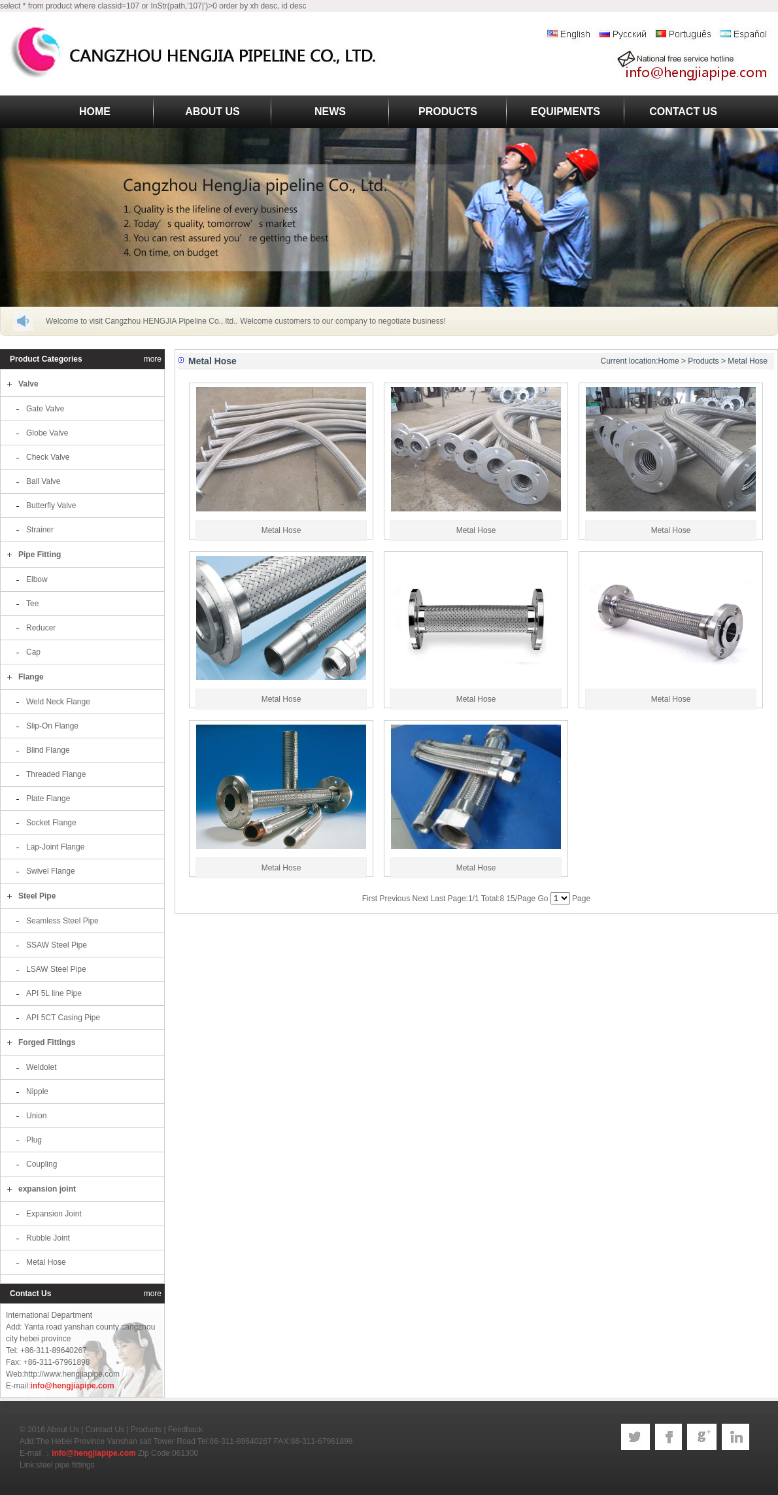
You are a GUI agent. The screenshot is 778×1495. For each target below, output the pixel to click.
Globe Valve (47, 433)
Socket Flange (51, 822)
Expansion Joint (54, 1213)
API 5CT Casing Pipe (63, 1017)
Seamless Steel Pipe (62, 920)
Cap (33, 652)
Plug (34, 1139)
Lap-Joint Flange (55, 846)
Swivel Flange (50, 871)
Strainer (40, 529)
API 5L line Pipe (54, 993)
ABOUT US (212, 111)
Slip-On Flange (52, 725)
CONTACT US (683, 111)
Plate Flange (48, 798)
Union (36, 1115)
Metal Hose (46, 1262)
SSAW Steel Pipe (56, 945)
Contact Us (105, 1429)
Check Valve (47, 457)
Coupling (41, 1164)
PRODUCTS (447, 111)
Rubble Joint (48, 1238)
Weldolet (41, 1067)
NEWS (330, 111)
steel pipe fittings (65, 1464)
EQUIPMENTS (565, 111)
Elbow (37, 579)
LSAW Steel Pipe (56, 969)
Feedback (185, 1429)
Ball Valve (43, 481)
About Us (63, 1429)
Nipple (37, 1091)
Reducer (41, 627)
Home (668, 361)
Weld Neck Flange (58, 701)
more (152, 359)
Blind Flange (48, 750)
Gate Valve (45, 408)
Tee (32, 603)
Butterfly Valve (51, 505)
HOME (94, 111)
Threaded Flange (56, 774)
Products (703, 361)
